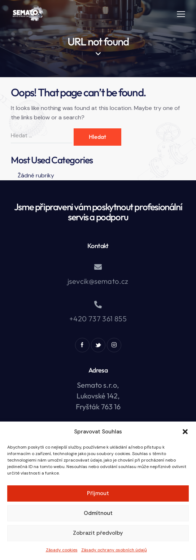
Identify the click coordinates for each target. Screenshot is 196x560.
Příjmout (98, 493)
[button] (185, 431)
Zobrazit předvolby (98, 533)
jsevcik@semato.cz (98, 281)
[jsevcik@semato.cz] (98, 267)
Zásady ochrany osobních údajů (114, 550)
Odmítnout (98, 513)
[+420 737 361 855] (98, 304)
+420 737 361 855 (98, 318)
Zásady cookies (62, 550)
